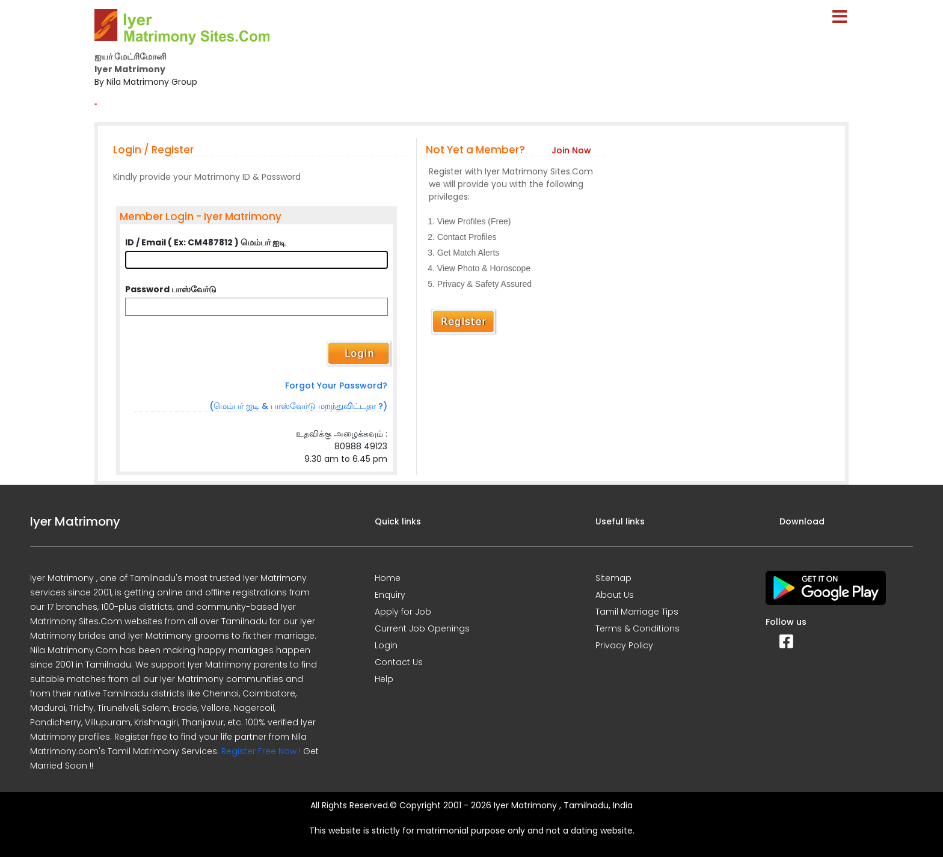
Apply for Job (403, 612)
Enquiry (390, 595)
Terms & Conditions (637, 628)
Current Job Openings (422, 628)
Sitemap (613, 578)
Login (386, 645)
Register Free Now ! (261, 751)
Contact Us (399, 662)
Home (388, 578)
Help (384, 679)
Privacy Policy (624, 645)
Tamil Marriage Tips (636, 612)
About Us (614, 595)
